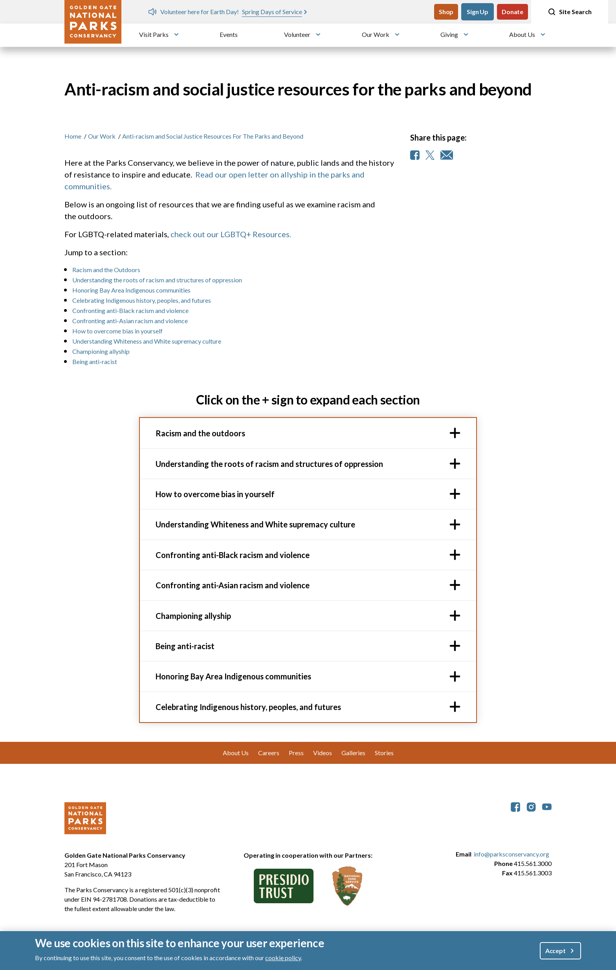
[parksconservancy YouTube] (547, 806)
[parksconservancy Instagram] (531, 806)
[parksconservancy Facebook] (515, 806)
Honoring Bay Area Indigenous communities (131, 290)
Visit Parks (154, 34)
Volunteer (297, 34)
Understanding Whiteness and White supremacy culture (146, 341)
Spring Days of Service (272, 11)
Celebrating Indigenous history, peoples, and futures (142, 300)
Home (72, 136)
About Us (522, 34)
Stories (384, 752)
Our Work (375, 34)
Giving (449, 34)
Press (296, 752)
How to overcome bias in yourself (117, 331)
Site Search (570, 12)
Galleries (353, 752)
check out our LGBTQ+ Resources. (230, 234)
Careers (268, 752)
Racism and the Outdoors (106, 269)
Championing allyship (101, 351)
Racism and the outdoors (200, 433)
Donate (512, 11)
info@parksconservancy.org (511, 854)
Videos (322, 752)
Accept (555, 950)
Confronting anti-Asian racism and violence (130, 320)
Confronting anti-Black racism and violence (130, 310)
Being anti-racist (94, 361)
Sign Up (477, 11)
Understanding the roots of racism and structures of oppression (157, 280)
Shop (446, 11)
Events (229, 34)
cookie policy (283, 957)
